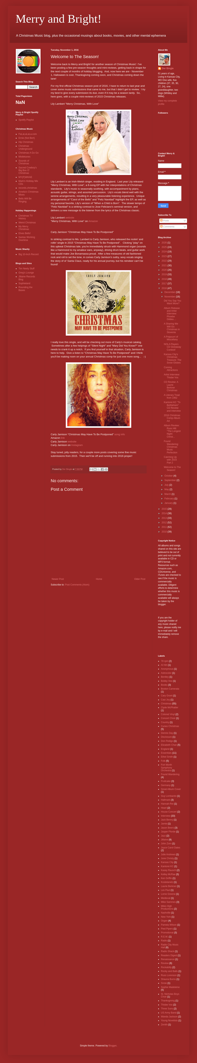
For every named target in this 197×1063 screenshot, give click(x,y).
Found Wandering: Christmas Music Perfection (171, 447)
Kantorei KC (167, 866)
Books (164, 685)
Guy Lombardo (168, 796)
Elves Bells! (25, 233)
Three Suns (167, 1008)
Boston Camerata (170, 688)
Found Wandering (170, 774)
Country (165, 722)
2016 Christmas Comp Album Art (172, 418)
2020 (165, 270)
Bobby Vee (166, 681)
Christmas (166, 703)
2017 (165, 283)
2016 (165, 288)
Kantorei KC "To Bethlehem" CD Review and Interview (172, 406)
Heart (164, 808)
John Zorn (166, 843)
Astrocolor (166, 673)
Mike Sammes (168, 902)
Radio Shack (167, 951)
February (169, 498)
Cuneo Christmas (170, 726)
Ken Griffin (166, 878)
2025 (165, 247)
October (168, 475)
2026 (165, 242)
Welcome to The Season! (172, 468)
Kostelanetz (167, 882)
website (70, 217)
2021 (165, 265)
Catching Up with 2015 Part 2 (170, 460)
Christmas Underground (25, 147)
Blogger (112, 1045)
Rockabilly (166, 967)
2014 (165, 513)
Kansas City (167, 862)
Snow (164, 983)
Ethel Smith (167, 756)
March (168, 494)
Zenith (164, 1024)
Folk (163, 761)
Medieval (165, 898)
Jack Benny (167, 819)
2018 (165, 279)
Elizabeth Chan (169, 745)
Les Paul (165, 890)
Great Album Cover (171, 789)
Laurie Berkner (168, 886)
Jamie (164, 823)
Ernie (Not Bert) (27, 138)
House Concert (169, 811)
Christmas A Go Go (29, 152)
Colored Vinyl (168, 714)
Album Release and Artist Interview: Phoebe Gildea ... (172, 314)
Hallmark (165, 800)
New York (166, 916)
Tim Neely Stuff (26, 268)
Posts (164, 220)
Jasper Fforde (168, 831)
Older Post (139, 579)
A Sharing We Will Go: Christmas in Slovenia (172, 327)
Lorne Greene (168, 894)
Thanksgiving (168, 1000)
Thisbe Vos (166, 1004)
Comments (167, 226)
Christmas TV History (26, 217)
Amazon (93, 221)
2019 (165, 274)
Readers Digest (169, 955)
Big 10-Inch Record (29, 254)
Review (165, 963)
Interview (165, 815)
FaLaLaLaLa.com (28, 134)
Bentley (165, 677)
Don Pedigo (167, 741)
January (168, 503)
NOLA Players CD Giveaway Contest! (172, 347)
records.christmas (28, 188)
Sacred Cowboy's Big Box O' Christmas (28, 170)
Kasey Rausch (168, 870)
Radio (164, 940)
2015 (165, 509)
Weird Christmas (27, 222)
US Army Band (168, 1012)
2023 (165, 256)
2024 (165, 251)
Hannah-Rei (167, 803)
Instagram (77, 445)
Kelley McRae (168, 874)
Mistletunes (24, 156)
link (63, 437)
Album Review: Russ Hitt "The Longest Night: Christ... (172, 431)
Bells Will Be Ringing (25, 200)
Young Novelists (169, 1020)
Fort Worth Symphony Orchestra (166, 767)
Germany (165, 785)
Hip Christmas (26, 142)
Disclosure (166, 737)
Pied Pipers (167, 928)
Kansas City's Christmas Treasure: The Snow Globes (172, 358)
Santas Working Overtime (27, 238)
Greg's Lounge (26, 272)
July (166, 485)
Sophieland (24, 283)
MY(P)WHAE (25, 177)
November (170, 296)
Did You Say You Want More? (172, 302)
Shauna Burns (168, 979)
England (165, 749)
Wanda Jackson (169, 1016)
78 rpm (164, 661)
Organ (164, 920)
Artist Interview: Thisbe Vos (172, 376)
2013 (165, 518)
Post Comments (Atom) (77, 584)
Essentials (166, 753)
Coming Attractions (171, 368)
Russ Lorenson (169, 975)
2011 (165, 527)
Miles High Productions (167, 907)
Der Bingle (168, 68)
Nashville (165, 912)
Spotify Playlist (26, 120)
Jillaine (164, 839)
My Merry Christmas (24, 228)
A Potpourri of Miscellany (171, 338)
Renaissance (167, 959)
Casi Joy (165, 699)
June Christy (167, 858)
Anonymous (167, 669)
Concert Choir (168, 718)
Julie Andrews (168, 854)
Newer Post (58, 579)
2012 (165, 522)
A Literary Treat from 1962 (172, 396)
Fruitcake (165, 781)
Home (99, 579)
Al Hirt (164, 665)
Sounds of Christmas (24, 162)
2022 (165, 260)
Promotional (167, 932)
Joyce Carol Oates (170, 847)
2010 (165, 531)
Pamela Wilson (169, 924)
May (166, 489)
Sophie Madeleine (170, 987)
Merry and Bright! (58, 18)
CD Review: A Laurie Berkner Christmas (171, 386)
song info (119, 434)
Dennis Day (167, 733)
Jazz (163, 835)
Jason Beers (167, 827)
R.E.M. (164, 936)
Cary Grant (166, 695)
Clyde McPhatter (169, 707)
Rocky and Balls (169, 971)
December (170, 292)
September (170, 480)
